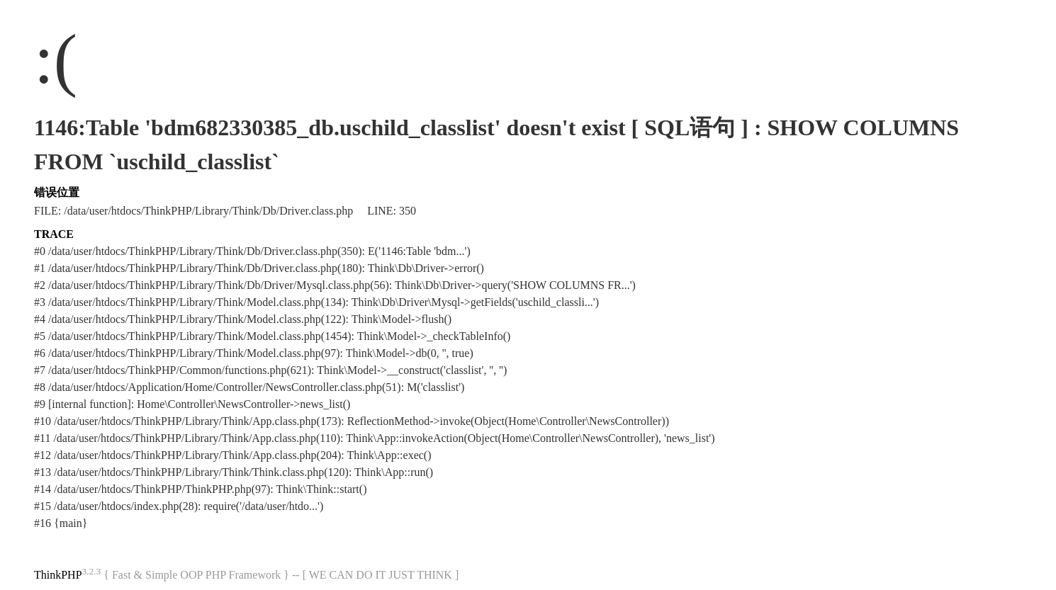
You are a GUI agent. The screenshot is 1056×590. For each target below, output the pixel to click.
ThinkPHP (58, 575)
